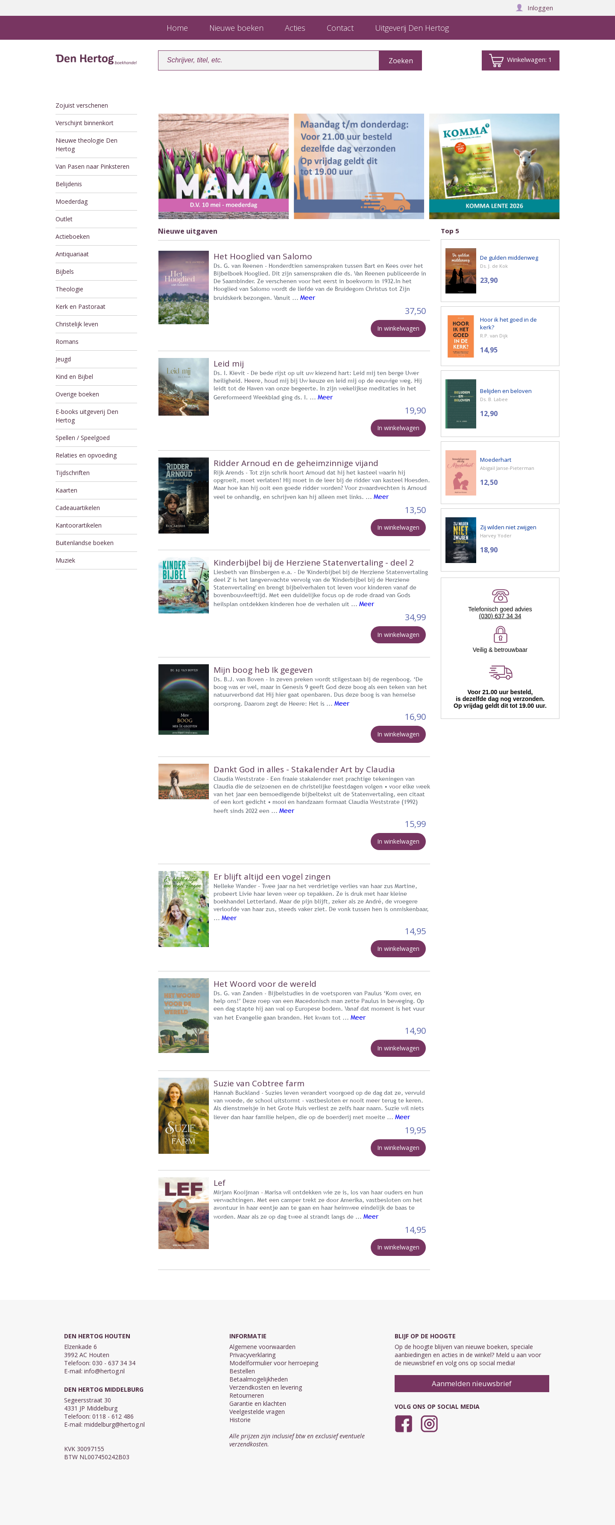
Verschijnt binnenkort (85, 123)
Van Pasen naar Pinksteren (92, 166)
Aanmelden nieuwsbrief (472, 1383)
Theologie (69, 289)
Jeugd (63, 359)
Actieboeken (73, 236)
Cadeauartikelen (78, 508)
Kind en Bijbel (74, 376)
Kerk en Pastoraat (80, 306)
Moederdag (72, 201)
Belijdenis (69, 184)
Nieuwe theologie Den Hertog (86, 144)
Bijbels (65, 271)
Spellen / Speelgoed (83, 438)
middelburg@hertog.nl (114, 1424)
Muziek (65, 560)
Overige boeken (77, 394)
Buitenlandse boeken (85, 543)
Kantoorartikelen (79, 525)
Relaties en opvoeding (86, 455)
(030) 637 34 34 (500, 616)
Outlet (64, 219)
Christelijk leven (77, 324)
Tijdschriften (73, 473)
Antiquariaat (72, 254)
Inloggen (534, 7)
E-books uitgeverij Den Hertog (87, 416)
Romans (67, 341)
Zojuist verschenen (82, 105)
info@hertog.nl (104, 1371)
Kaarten (66, 490)
